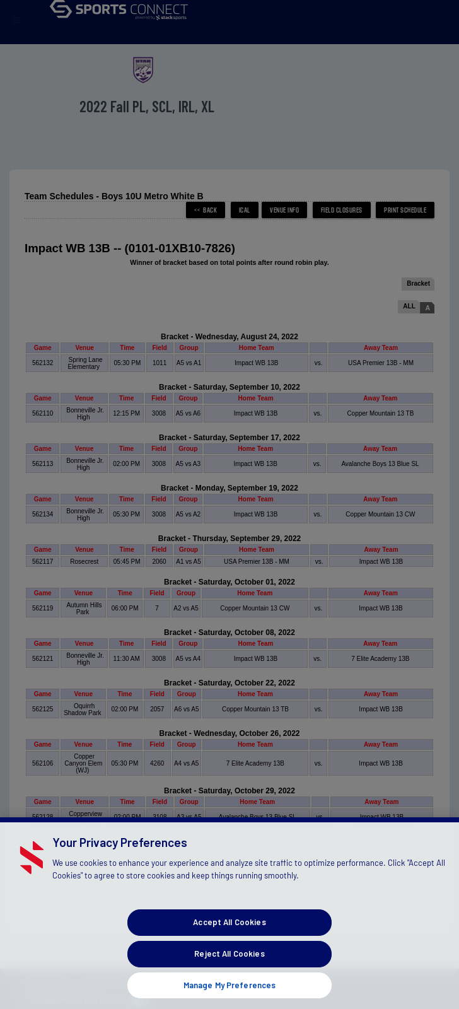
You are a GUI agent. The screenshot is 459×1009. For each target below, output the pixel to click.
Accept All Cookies (229, 936)
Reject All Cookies (229, 967)
